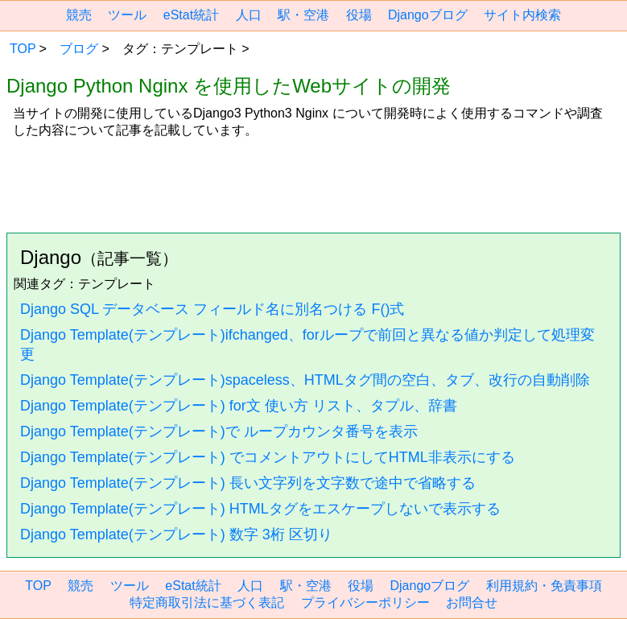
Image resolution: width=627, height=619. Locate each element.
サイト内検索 (522, 15)
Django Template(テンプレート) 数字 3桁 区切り (176, 534)
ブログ (79, 49)
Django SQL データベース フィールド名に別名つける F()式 (212, 309)
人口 (249, 15)
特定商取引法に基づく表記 (207, 602)
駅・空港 (303, 15)
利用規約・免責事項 (544, 585)
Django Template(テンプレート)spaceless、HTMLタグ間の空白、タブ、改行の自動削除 (305, 380)
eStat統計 (191, 15)
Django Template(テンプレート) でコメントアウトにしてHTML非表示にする (267, 457)
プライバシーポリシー (365, 602)
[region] (313, 179)
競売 (79, 15)
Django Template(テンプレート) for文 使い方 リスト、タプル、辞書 (238, 406)
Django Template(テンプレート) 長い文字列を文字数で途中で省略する (248, 483)
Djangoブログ (428, 15)
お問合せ (471, 602)
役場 (359, 15)
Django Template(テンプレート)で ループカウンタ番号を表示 (219, 431)
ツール (127, 15)
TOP (23, 49)
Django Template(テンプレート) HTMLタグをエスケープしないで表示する (260, 509)
